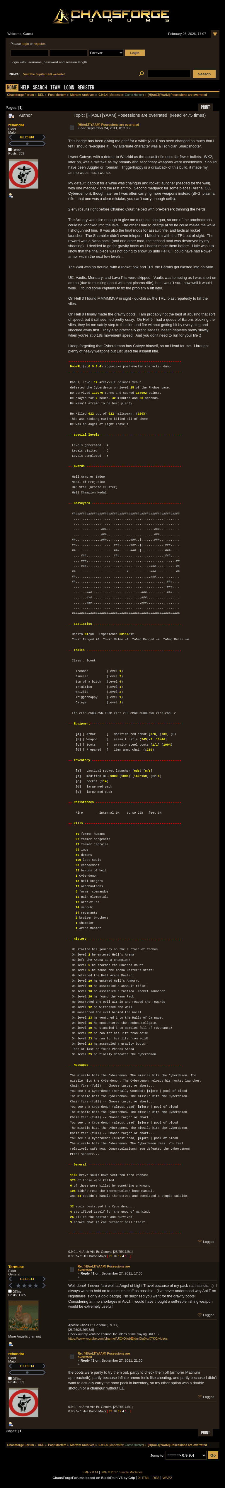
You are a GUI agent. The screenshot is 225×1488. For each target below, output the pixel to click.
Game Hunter (134, 94)
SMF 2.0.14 (90, 1472)
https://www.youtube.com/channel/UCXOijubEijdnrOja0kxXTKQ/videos (118, 1338)
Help (25, 88)
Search (40, 88)
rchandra (16, 125)
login (25, 43)
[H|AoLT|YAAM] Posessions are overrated (108, 124)
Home (12, 88)
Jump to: (157, 1455)
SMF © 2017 (109, 1472)
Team (55, 88)
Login (69, 88)
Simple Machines (131, 1472)
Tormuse (16, 1267)
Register (86, 88)
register (39, 43)
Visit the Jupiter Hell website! (44, 74)
